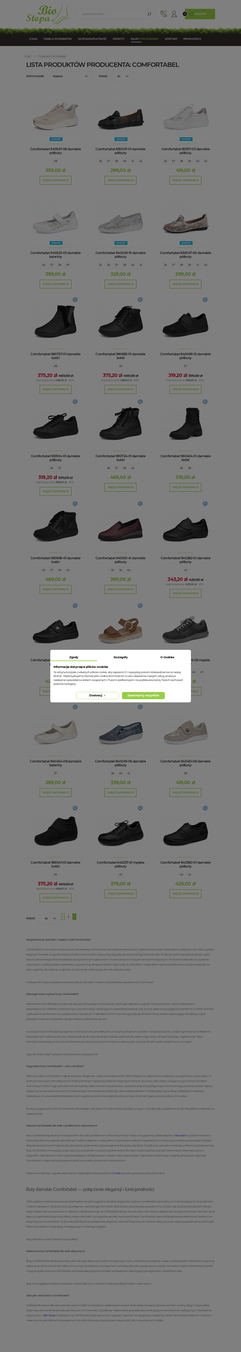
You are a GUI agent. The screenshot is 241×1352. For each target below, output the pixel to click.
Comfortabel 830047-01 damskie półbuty (120, 151)
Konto (174, 14)
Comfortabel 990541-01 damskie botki (55, 864)
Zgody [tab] (73, 657)
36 (100, 161)
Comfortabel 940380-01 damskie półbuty (185, 864)
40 (124, 161)
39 (189, 161)
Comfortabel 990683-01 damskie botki (120, 356)
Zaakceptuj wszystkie (143, 695)
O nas (33, 38)
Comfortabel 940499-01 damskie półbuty (185, 356)
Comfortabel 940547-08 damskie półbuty (55, 151)
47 (201, 672)
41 (132, 161)
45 (193, 672)
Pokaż (103, 76)
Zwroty (119, 38)
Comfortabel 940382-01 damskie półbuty (185, 560)
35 (100, 265)
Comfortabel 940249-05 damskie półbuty (120, 763)
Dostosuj (97, 695)
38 (55, 161)
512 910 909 (163, 14)
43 (67, 570)
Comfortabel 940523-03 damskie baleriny (55, 255)
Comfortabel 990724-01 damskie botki (120, 458)
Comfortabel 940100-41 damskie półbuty (120, 560)
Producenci (192, 38)
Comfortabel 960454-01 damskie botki (185, 458)
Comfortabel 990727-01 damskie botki (55, 356)
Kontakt (171, 38)
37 (108, 161)
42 (140, 161)
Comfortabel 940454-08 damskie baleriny (55, 763)
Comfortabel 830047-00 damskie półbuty (185, 255)
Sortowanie (35, 76)
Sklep (144, 38)
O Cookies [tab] (167, 657)
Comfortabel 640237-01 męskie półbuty (120, 864)
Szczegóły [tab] (120, 657)
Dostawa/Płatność (92, 38)
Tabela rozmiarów (57, 38)
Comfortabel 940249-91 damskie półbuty (120, 255)
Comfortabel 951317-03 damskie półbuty (185, 151)
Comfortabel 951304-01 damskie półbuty (55, 458)
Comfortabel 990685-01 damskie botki (55, 560)
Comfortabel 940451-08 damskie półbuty (185, 763)
